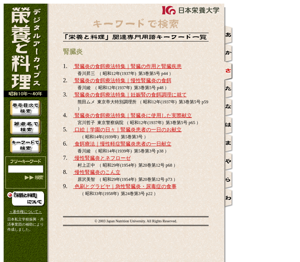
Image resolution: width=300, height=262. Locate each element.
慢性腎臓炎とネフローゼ (102, 158)
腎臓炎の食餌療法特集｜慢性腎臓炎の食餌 (122, 80)
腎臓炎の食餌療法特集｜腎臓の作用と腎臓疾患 (127, 66)
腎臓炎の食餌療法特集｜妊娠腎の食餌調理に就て (130, 95)
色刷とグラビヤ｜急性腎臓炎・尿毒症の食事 (125, 186)
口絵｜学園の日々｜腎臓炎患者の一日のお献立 (127, 129)
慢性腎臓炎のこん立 (97, 172)
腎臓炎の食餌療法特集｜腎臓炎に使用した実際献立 (132, 115)
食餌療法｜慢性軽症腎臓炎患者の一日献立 (122, 144)
